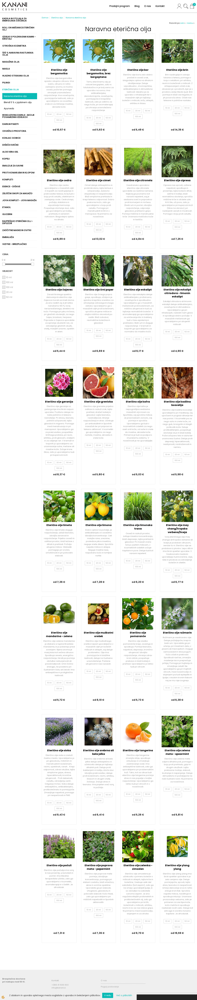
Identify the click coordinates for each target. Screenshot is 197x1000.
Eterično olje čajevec (59, 289)
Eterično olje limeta (59, 525)
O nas (147, 6)
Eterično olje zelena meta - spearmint (177, 752)
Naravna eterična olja (15, 96)
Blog (137, 6)
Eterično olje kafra (138, 401)
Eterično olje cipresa (177, 180)
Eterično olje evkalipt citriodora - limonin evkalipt (177, 293)
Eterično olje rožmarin (177, 632)
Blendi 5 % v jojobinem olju (18, 102)
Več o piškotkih (124, 995)
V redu (107, 995)
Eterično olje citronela (138, 180)
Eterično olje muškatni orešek (98, 634)
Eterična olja (57, 17)
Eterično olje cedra (59, 180)
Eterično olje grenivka (98, 401)
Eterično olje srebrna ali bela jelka (98, 752)
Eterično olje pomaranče (138, 634)
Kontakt (160, 6)
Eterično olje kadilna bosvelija (177, 403)
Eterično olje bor (138, 70)
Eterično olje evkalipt (138, 289)
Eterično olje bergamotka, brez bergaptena (99, 73)
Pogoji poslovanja (110, 986)
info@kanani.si (59, 987)
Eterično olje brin (177, 70)
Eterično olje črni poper (98, 289)
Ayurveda (9, 108)
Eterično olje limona (99, 525)
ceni (183, 23)
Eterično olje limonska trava (137, 526)
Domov (45, 17)
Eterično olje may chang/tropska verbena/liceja (177, 528)
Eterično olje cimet (98, 180)
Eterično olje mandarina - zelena (59, 634)
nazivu (191, 23)
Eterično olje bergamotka (59, 71)
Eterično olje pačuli (59, 865)
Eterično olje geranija (59, 401)
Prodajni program (119, 6)
